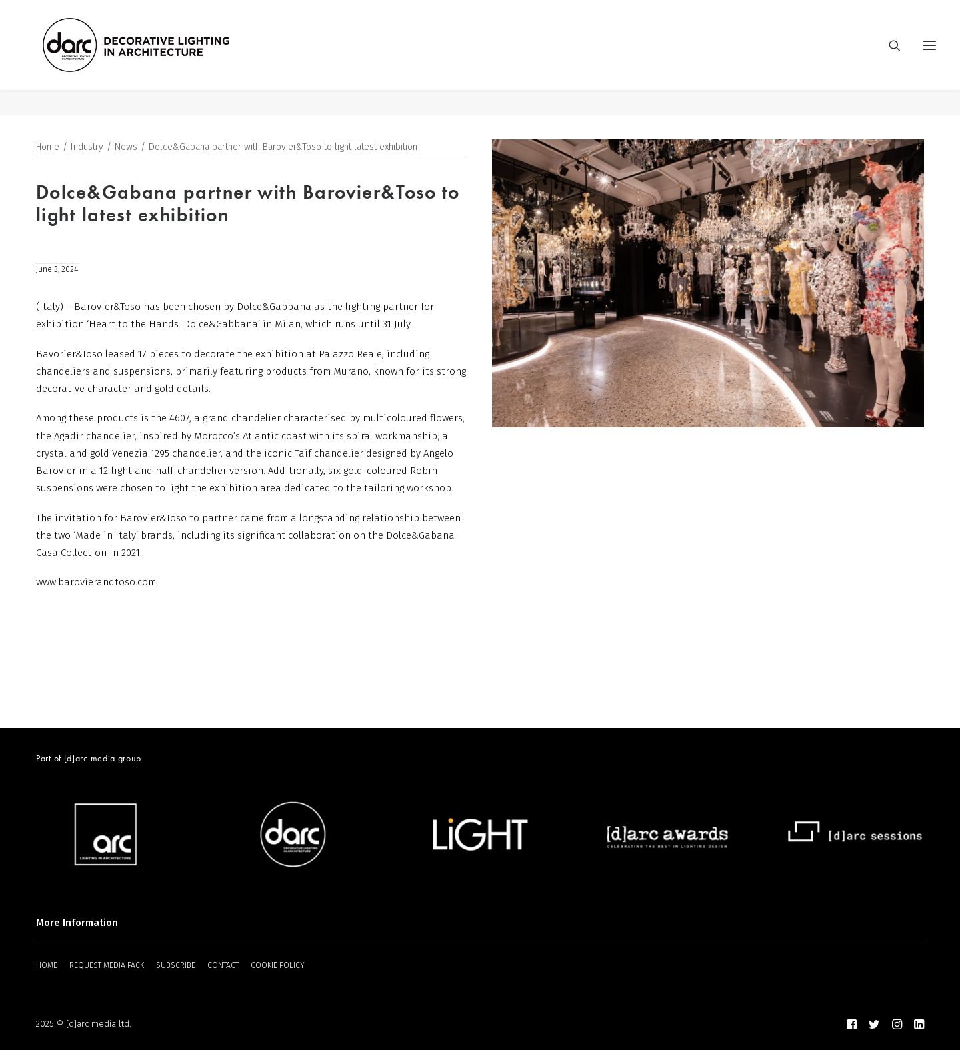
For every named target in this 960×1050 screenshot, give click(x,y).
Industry (87, 147)
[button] (929, 58)
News (126, 147)
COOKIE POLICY (278, 966)
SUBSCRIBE (175, 966)
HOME (46, 966)
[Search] (889, 58)
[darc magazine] (162, 58)
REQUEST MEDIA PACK (106, 966)
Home (47, 147)
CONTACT (223, 966)
